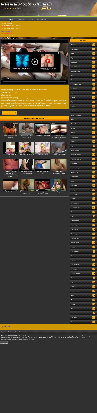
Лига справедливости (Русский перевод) (27, 172)
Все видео (21, 19)
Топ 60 (31, 19)
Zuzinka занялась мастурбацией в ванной (59, 172)
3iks (9, 332)
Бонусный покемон (43, 154)
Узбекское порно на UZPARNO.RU (10, 28)
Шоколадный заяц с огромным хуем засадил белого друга (59, 137)
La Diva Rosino (10, 192)
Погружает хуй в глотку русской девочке (26, 136)
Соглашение (41, 19)
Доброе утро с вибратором (43, 135)
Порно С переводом (6, 23)
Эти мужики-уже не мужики (10, 155)
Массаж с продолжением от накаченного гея (43, 192)
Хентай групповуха (59, 192)
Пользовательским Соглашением (10, 339)
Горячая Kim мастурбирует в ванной (59, 155)
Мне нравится (6, 107)
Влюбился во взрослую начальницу (26, 192)
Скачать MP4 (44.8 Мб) (9, 113)
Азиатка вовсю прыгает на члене (43, 172)
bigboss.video (4, 30)
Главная (10, 19)
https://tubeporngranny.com (8, 35)
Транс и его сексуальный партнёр (10, 136)
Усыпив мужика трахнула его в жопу (27, 155)
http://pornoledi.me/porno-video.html (10, 25)
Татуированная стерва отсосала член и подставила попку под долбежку (10, 174)
